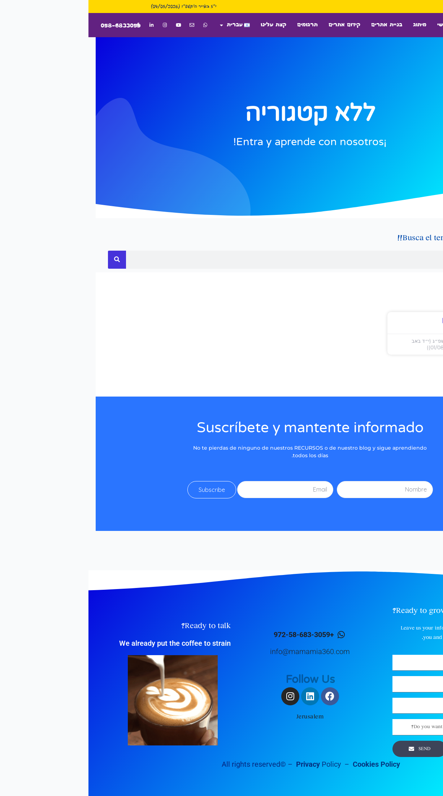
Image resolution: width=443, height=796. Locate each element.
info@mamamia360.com (221, 651)
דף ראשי (360, 25)
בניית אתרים (298, 25)
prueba (365, 321)
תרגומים (219, 25)
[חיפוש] (28, 260)
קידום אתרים (256, 25)
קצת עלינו (185, 25)
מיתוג (331, 25)
